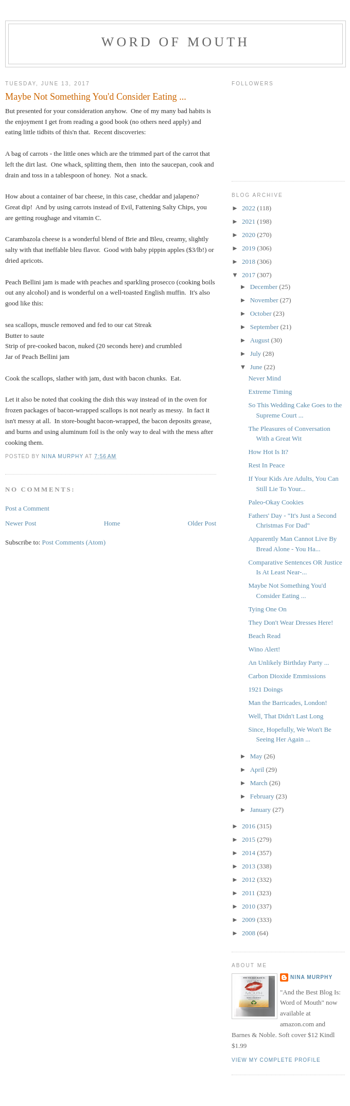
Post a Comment (27, 508)
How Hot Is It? (268, 452)
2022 (249, 208)
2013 (249, 866)
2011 (249, 893)
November (265, 300)
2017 (249, 275)
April (258, 769)
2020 (249, 235)
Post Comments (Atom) (74, 542)
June (257, 367)
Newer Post (20, 523)
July (256, 353)
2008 (249, 933)
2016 (249, 826)
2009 (249, 919)
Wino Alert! (264, 649)
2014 (249, 853)
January (261, 809)
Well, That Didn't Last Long (285, 716)
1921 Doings (265, 689)
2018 (249, 261)
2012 (249, 879)
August (260, 340)
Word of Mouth (175, 41)
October (261, 313)
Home (112, 523)
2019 (249, 248)
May (257, 756)
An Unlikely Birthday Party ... (288, 662)
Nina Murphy (311, 977)
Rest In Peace (266, 465)
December (264, 287)
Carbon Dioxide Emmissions (286, 676)
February (263, 796)
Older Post (202, 523)
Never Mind (264, 378)
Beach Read (264, 636)
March (259, 783)
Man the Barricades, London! (287, 702)
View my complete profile (276, 1060)
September (265, 327)
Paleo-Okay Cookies (275, 502)
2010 (249, 906)
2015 (249, 839)
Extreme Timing (270, 391)
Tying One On (267, 609)
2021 (249, 221)
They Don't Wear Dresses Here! (290, 622)
